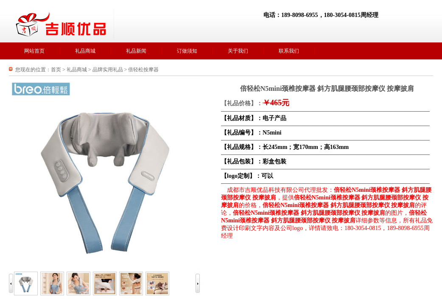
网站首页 (34, 51)
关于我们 (238, 51)
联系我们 (289, 51)
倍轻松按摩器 (143, 70)
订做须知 (187, 51)
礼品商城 (85, 51)
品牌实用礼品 (107, 70)
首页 (56, 70)
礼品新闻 (136, 51)
